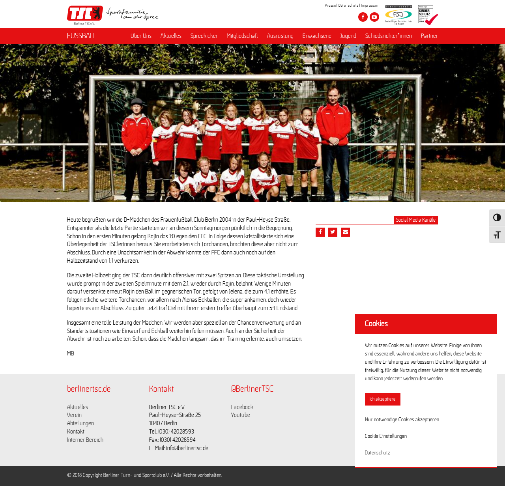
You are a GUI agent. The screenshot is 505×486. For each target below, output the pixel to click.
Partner (429, 36)
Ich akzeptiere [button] (383, 399)
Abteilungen (80, 423)
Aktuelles (171, 36)
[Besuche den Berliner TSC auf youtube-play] (374, 17)
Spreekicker (204, 36)
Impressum (370, 5)
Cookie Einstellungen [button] (386, 436)
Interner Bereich (85, 440)
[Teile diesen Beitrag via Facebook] (320, 232)
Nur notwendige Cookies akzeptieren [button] (402, 419)
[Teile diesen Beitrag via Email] (345, 232)
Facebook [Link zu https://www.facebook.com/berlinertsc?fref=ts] (242, 407)
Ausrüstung (280, 36)
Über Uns (141, 36)
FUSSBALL (81, 36)
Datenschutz (349, 5)
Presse (330, 5)
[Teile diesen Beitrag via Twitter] (332, 232)
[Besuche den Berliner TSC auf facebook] (363, 17)
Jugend (348, 36)
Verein (74, 415)
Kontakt (75, 431)
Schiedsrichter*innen (388, 36)
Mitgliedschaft (242, 36)
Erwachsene (317, 36)
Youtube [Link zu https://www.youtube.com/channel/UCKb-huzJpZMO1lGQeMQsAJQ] (240, 415)
